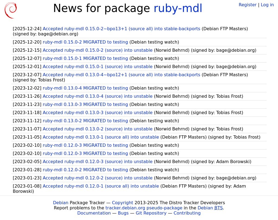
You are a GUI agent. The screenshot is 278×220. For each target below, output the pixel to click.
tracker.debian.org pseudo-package (144, 207)
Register (248, 4)
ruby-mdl (178, 8)
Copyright (122, 202)
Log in (267, 4)
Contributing (187, 213)
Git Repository (151, 213)
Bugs (123, 213)
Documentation (94, 213)
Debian (60, 202)
